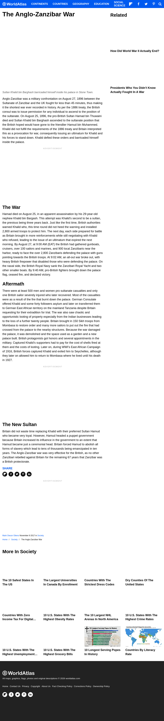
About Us (46, 686)
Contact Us (15, 686)
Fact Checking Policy (62, 686)
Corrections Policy (82, 686)
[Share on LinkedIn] (29, 474)
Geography (81, 4)
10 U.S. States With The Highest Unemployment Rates (18, 654)
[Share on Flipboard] (4, 474)
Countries (60, 4)
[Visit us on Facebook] (11, 694)
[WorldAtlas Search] (160, 4)
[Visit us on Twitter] (17, 694)
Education (101, 4)
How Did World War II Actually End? (134, 51)
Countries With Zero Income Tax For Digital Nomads (17, 619)
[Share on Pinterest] (23, 474)
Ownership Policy (101, 686)
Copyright (35, 686)
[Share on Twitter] (17, 474)
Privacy (25, 686)
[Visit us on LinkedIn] (30, 694)
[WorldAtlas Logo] (15, 4)
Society (40, 535)
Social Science (119, 4)
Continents (39, 4)
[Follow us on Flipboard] (4, 694)
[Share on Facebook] (10, 474)
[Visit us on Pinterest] (24, 694)
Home (5, 686)
